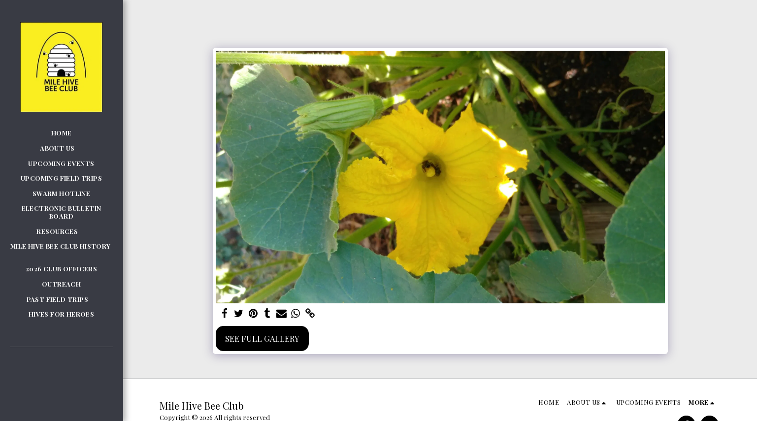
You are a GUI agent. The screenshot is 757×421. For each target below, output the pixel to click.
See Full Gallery (262, 338)
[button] (61, 148)
